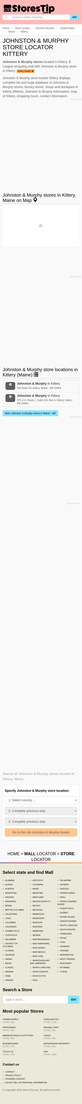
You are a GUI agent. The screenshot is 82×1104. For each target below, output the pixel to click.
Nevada (35, 935)
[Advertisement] (41, 142)
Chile (7, 918)
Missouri (36, 922)
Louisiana (36, 884)
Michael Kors (51, 1028)
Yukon (62, 972)
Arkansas (9, 901)
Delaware (9, 939)
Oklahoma (64, 880)
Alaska (8, 884)
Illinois (8, 967)
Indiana (8, 972)
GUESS (50, 1036)
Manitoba (36, 893)
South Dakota (66, 929)
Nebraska (36, 931)
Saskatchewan (66, 921)
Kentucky (36, 880)
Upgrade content (14, 1079)
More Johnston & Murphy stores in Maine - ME (30, 413)
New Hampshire (39, 944)
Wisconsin (64, 963)
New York (36, 956)
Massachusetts (40, 901)
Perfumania (9, 1028)
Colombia (9, 922)
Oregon (63, 889)
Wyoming (63, 967)
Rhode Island (66, 917)
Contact (9, 1072)
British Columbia (13, 910)
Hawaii (7, 959)
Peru (61, 897)
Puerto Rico (65, 908)
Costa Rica (10, 935)
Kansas (8, 980)
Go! (74, 17)
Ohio (34, 980)
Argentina (10, 893)
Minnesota (37, 914)
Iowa (6, 976)
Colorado (10, 927)
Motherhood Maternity (57, 1045)
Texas (61, 938)
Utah (61, 942)
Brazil (7, 906)
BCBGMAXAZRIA (10, 1045)
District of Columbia (10, 945)
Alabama (8, 880)
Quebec (62, 913)
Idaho (7, 963)
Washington (65, 955)
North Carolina (40, 967)
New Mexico (37, 952)
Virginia (63, 951)
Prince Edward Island (67, 902)
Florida (8, 951)
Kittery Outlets (26, 71)
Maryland (37, 897)
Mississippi (37, 918)
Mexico (35, 906)
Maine (34, 889)
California (10, 914)
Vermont (63, 946)
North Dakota (39, 972)
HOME (14, 854)
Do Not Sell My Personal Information (25, 1083)
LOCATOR (40, 854)
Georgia (8, 955)
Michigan (36, 910)
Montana (36, 927)
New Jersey (37, 948)
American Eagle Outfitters (18, 1036)
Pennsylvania (66, 893)
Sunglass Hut (51, 1020)
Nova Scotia (38, 976)
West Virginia (66, 959)
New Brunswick (40, 939)
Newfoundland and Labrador (39, 961)
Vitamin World (10, 1020)
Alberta (8, 889)
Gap (50, 1053)
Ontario (63, 884)
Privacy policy (12, 1075)
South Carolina (67, 925)
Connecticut (11, 931)
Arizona (8, 897)
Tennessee (64, 934)
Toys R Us (8, 1053)
